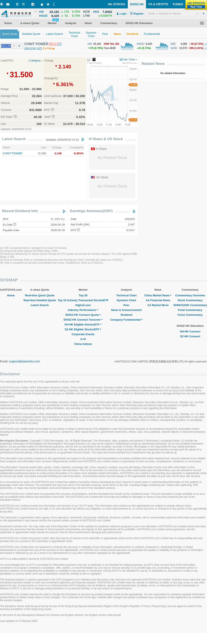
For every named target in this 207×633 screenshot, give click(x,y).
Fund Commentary (190, 310)
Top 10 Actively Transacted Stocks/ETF (83, 300)
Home (11, 295)
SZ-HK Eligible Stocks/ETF (83, 329)
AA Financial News (158, 300)
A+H (83, 339)
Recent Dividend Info (20, 211)
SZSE (173, 48)
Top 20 (83, 295)
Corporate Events (83, 334)
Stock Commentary (190, 300)
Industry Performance (83, 310)
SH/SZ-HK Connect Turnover (83, 319)
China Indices (83, 344)
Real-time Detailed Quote (39, 300)
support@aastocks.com (24, 361)
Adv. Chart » (130, 59)
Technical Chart (126, 295)
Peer (126, 305)
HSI (90, 43)
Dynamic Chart (126, 300)
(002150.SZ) (33, 48)
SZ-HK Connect (190, 336)
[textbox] (176, 13)
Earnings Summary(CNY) (91, 211)
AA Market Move (158, 305)
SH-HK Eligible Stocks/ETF (83, 324)
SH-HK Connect (190, 331)
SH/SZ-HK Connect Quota (83, 314)
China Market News (158, 295)
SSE (173, 43)
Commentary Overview (190, 295)
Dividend (126, 314)
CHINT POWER (12, 153)
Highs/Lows (83, 305)
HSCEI (140, 43)
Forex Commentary (190, 314)
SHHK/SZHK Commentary (190, 305)
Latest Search (14, 139)
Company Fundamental (126, 319)
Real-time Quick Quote (39, 295)
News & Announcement (126, 310)
